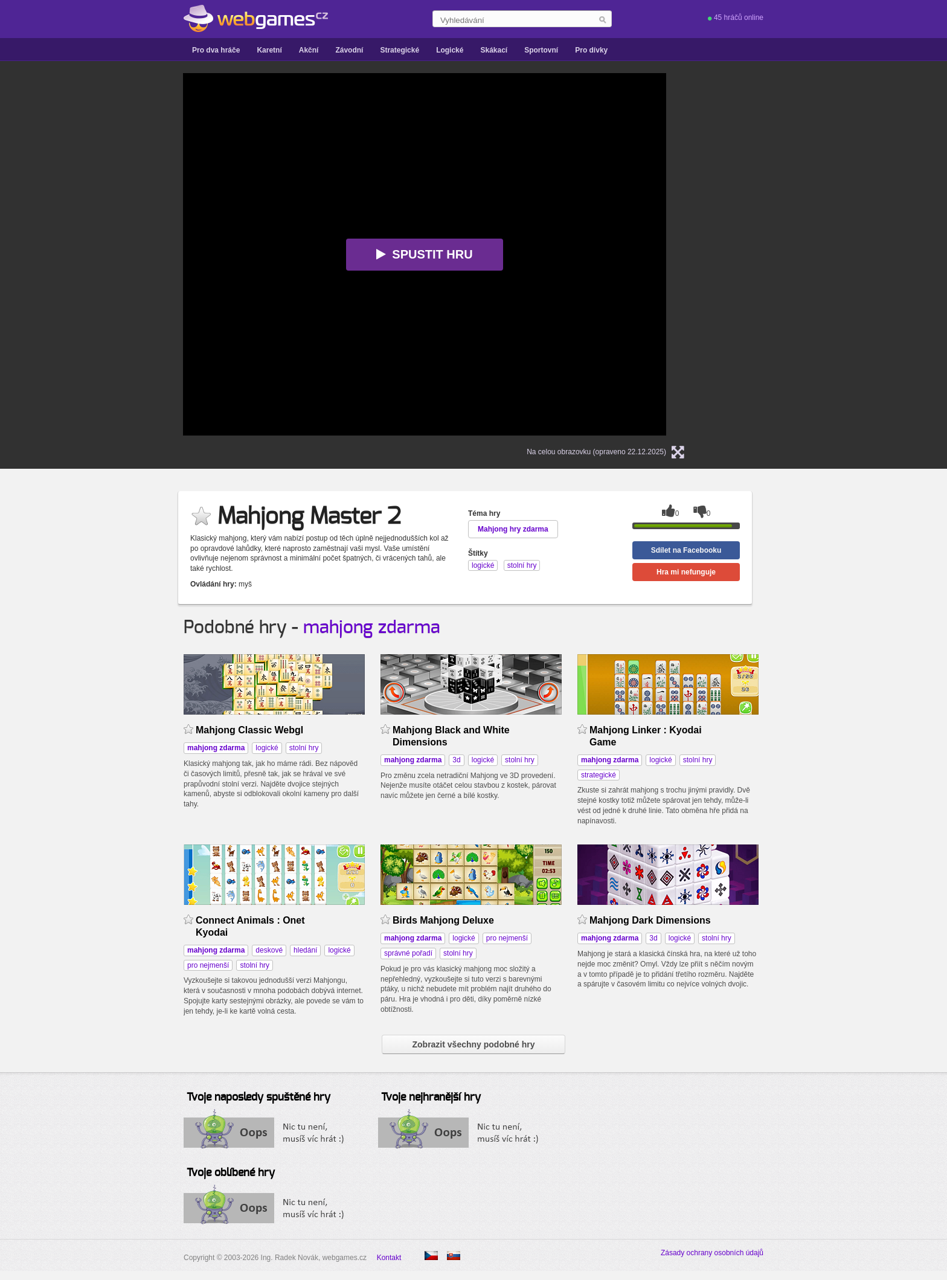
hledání (305, 950)
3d (456, 760)
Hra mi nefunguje (686, 572)
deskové (269, 950)
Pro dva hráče (216, 50)
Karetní (269, 50)
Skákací (493, 50)
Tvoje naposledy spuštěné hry (258, 1097)
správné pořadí (408, 953)
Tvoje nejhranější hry (431, 1097)
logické (266, 748)
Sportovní (541, 50)
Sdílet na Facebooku (686, 550)
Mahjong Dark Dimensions (650, 920)
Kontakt (389, 1257)
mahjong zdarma (371, 628)
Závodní (349, 50)
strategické (598, 775)
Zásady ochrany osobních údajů (712, 1253)
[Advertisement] (63, 254)
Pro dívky (591, 50)
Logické (449, 50)
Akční (309, 50)
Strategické (399, 50)
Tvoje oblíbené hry (231, 1173)
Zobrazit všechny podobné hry (473, 1044)
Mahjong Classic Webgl (249, 730)
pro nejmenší (208, 965)
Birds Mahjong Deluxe (443, 920)
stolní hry (304, 748)
